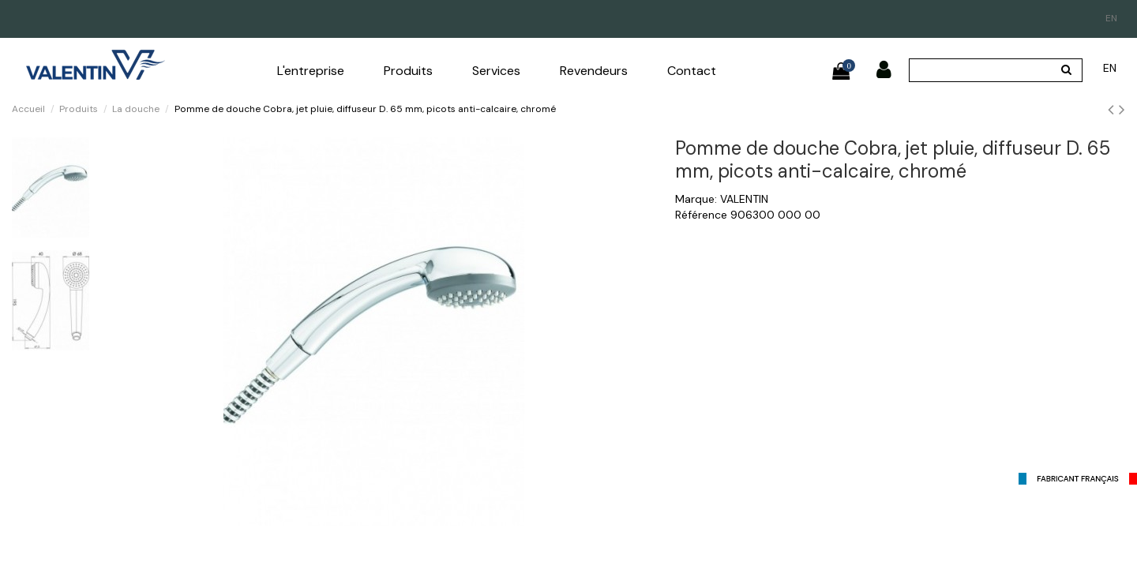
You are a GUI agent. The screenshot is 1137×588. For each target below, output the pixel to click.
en (1111, 18)
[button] (310, 71)
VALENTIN (744, 199)
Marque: (696, 199)
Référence (701, 215)
